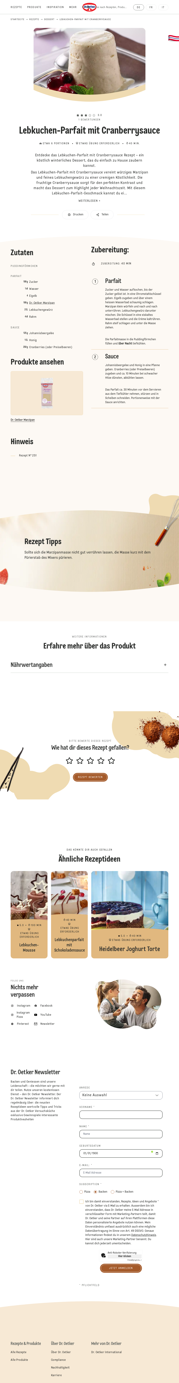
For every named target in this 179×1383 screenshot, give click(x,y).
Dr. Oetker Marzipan (42, 303)
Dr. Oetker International (106, 1352)
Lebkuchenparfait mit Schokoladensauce (69, 914)
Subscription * (90, 1184)
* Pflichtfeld (89, 1285)
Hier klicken (124, 1256)
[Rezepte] (19, 7)
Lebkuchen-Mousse (29, 914)
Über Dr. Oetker (61, 1352)
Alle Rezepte (18, 1352)
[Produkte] (37, 7)
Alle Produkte (19, 1360)
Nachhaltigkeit (60, 1367)
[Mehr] (75, 7)
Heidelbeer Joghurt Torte (129, 914)
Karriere (56, 1375)
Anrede (84, 1088)
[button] (89, 109)
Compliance (58, 1360)
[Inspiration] (58, 7)
